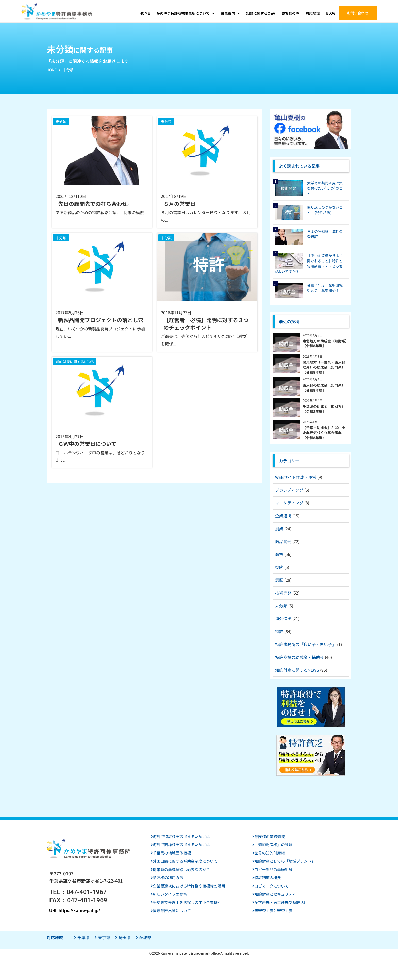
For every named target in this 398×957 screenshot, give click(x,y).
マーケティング (289, 503)
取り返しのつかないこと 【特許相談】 (325, 210)
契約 (279, 567)
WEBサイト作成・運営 (295, 477)
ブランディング (289, 490)
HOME (52, 69)
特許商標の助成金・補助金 (299, 657)
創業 (279, 529)
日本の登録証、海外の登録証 (325, 234)
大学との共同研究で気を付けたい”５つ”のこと (325, 188)
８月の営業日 (179, 203)
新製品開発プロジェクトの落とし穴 (100, 320)
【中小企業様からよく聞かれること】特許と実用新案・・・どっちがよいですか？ (309, 263)
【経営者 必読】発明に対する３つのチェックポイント (206, 323)
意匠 (279, 580)
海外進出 (283, 618)
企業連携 (283, 516)
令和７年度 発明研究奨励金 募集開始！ (325, 288)
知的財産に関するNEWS (297, 670)
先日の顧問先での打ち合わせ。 (95, 203)
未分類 (281, 606)
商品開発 (283, 541)
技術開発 (283, 593)
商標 (279, 554)
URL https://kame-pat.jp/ (74, 910)
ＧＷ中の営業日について (87, 443)
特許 (279, 631)
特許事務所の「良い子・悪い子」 (305, 644)
